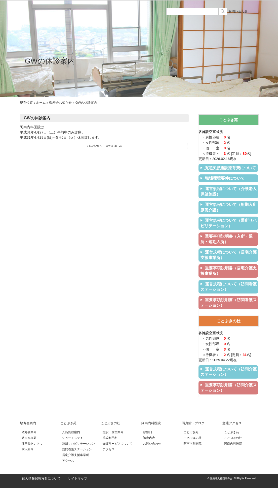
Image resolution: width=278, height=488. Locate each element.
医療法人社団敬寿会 (40, 22)
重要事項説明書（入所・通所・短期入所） (226, 239)
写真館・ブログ (199, 22)
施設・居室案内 (113, 432)
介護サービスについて (117, 443)
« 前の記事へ (94, 145)
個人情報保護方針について (41, 478)
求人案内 (28, 449)
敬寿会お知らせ (60, 102)
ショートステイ (72, 438)
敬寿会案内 (28, 423)
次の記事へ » (114, 145)
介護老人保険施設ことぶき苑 (79, 22)
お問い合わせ (238, 11)
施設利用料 (110, 438)
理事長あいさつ (32, 443)
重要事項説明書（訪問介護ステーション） (228, 387)
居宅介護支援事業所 (75, 455)
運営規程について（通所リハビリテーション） (228, 223)
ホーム (41, 102)
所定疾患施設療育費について (228, 168)
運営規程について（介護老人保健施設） (228, 191)
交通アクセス (238, 22)
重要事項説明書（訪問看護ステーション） (228, 302)
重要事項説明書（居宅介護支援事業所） (228, 271)
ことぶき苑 (68, 423)
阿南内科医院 (159, 22)
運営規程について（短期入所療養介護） (228, 207)
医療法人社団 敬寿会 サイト (51, 10)
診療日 (147, 432)
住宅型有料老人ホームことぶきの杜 (119, 22)
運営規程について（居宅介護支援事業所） (228, 255)
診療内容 (149, 438)
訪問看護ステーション (77, 449)
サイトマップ (77, 478)
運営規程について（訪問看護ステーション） (228, 287)
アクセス (68, 460)
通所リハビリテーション (78, 443)
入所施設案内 (71, 432)
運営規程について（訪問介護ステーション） (228, 372)
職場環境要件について (222, 178)
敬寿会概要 (29, 438)
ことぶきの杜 (110, 423)
